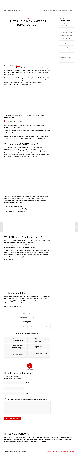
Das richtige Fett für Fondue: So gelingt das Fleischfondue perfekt (66, 49)
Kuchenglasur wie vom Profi (65, 35)
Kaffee (18, 65)
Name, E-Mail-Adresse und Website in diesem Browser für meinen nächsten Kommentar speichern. (27, 400)
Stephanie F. (28, 313)
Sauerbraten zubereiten (64, 64)
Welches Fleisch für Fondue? (66, 32)
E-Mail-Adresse (30, 388)
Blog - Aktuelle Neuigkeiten (12, 10)
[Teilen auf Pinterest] (31, 326)
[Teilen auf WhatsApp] (23, 326)
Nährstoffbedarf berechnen (65, 38)
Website (28, 393)
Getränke (27, 18)
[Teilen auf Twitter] (16, 326)
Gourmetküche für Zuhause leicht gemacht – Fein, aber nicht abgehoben (65, 59)
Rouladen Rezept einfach (65, 54)
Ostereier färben (63, 29)
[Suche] (72, 4)
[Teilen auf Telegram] (39, 326)
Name (27, 382)
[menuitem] (47, 4)
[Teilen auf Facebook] (8, 326)
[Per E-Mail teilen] (46, 326)
